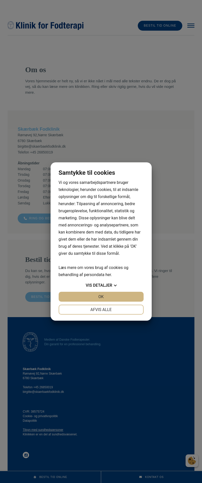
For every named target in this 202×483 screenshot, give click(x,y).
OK (101, 296)
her (108, 274)
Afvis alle (100, 309)
